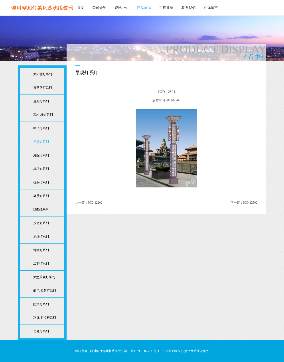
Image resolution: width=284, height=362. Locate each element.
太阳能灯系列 (42, 74)
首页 (80, 8)
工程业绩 (166, 8)
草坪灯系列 (41, 169)
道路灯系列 (41, 101)
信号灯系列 (41, 331)
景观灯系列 (41, 142)
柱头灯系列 (41, 182)
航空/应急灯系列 (44, 290)
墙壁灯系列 (41, 196)
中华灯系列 (41, 128)
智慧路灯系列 (42, 87)
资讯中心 (121, 8)
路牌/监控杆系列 (44, 317)
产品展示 (144, 8)
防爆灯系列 (41, 304)
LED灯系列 (41, 209)
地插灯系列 (41, 250)
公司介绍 (99, 8)
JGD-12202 (95, 202)
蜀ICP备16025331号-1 (144, 351)
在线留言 (211, 8)
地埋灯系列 (41, 236)
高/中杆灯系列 (43, 114)
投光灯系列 (41, 223)
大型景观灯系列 (44, 277)
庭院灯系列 (41, 155)
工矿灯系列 (41, 263)
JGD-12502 (250, 202)
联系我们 (188, 8)
